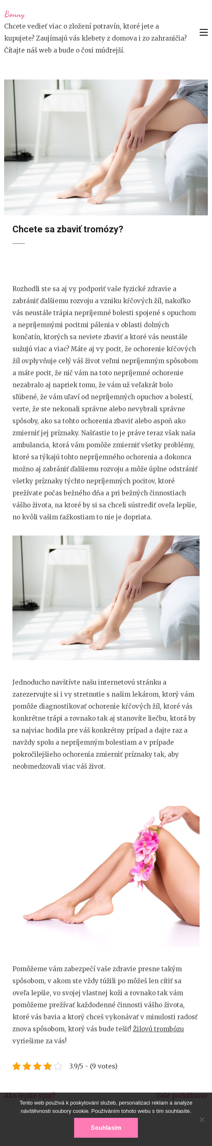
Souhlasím (106, 1128)
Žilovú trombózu (158, 1029)
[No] (202, 1119)
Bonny (14, 14)
